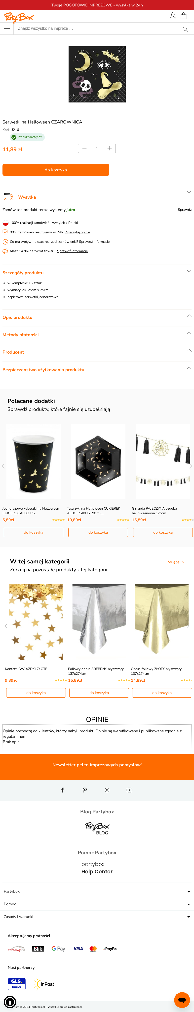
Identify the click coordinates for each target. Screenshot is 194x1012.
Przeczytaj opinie (77, 232)
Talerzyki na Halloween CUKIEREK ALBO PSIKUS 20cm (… (93, 511)
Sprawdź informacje (94, 241)
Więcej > (176, 562)
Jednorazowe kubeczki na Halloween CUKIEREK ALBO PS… (30, 511)
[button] (10, 1002)
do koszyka (56, 170)
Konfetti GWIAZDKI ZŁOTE (26, 669)
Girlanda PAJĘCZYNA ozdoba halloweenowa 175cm (154, 511)
